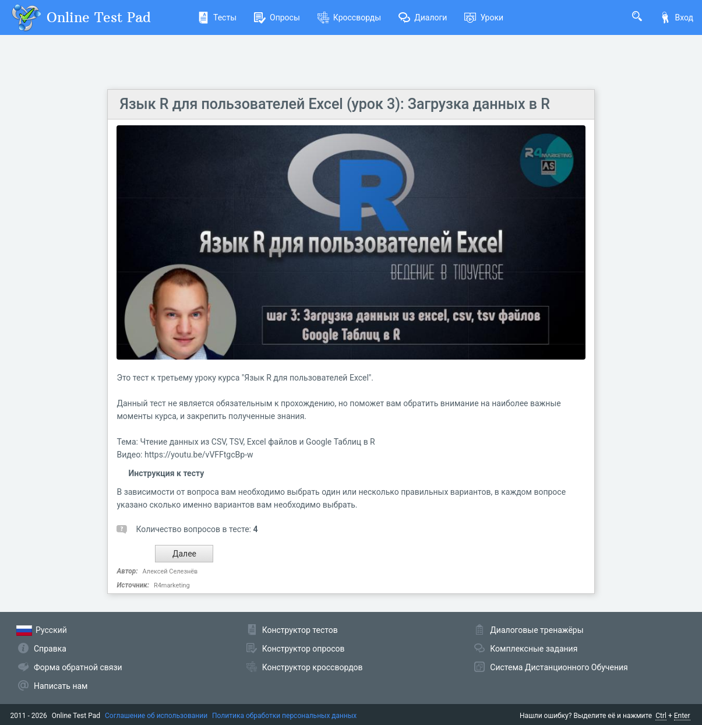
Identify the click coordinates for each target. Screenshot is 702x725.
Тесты (217, 17)
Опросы (277, 17)
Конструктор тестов (300, 630)
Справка (50, 648)
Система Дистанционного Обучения (558, 667)
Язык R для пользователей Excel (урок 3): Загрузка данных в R (334, 104)
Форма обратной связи (78, 667)
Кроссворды (349, 17)
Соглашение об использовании (156, 716)
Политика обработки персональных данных (284, 716)
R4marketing (172, 585)
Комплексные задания (533, 648)
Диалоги (422, 17)
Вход (676, 17)
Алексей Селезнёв (170, 571)
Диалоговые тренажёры (536, 630)
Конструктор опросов (303, 648)
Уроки (483, 17)
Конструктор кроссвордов (312, 667)
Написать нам (60, 686)
